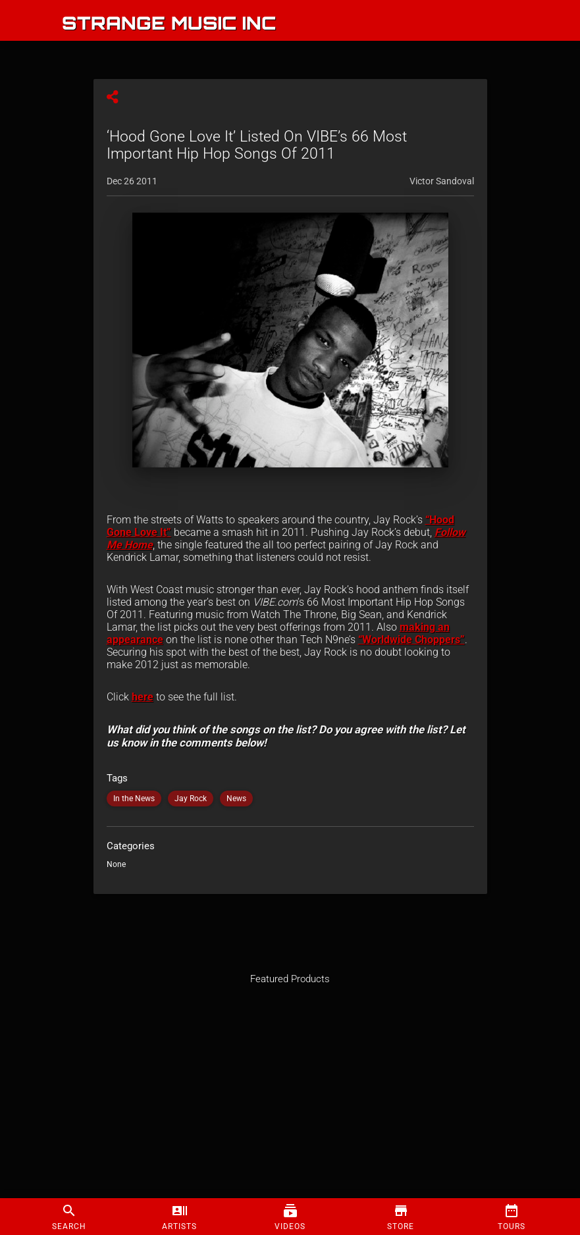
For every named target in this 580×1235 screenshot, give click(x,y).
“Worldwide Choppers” (411, 639)
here (142, 697)
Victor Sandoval (441, 181)
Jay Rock (190, 798)
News (236, 798)
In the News (134, 798)
